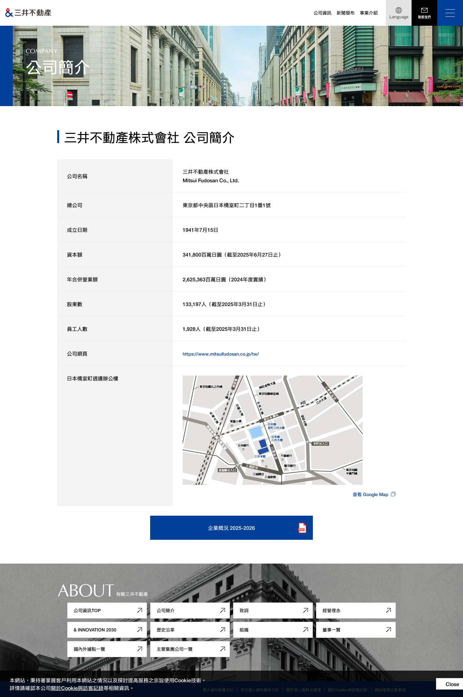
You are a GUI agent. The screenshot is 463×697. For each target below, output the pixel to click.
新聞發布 (346, 13)
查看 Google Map (368, 493)
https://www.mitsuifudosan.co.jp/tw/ (225, 353)
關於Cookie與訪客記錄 (77, 687)
